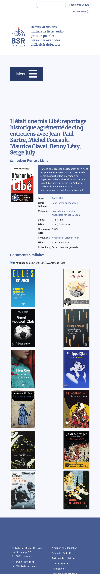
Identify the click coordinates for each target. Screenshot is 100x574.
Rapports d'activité (61, 553)
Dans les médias (60, 563)
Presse (69, 214)
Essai (77, 214)
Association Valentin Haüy (65, 237)
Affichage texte (55, 262)
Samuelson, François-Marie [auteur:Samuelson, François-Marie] (29, 161)
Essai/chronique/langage (65, 203)
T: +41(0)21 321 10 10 (23, 562)
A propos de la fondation (64, 548)
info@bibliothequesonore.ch (26, 566)
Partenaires (58, 568)
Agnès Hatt (58, 198)
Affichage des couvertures (28, 262)
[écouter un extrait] (15, 197)
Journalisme (58, 211)
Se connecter (80, 11)
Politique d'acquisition (63, 558)
